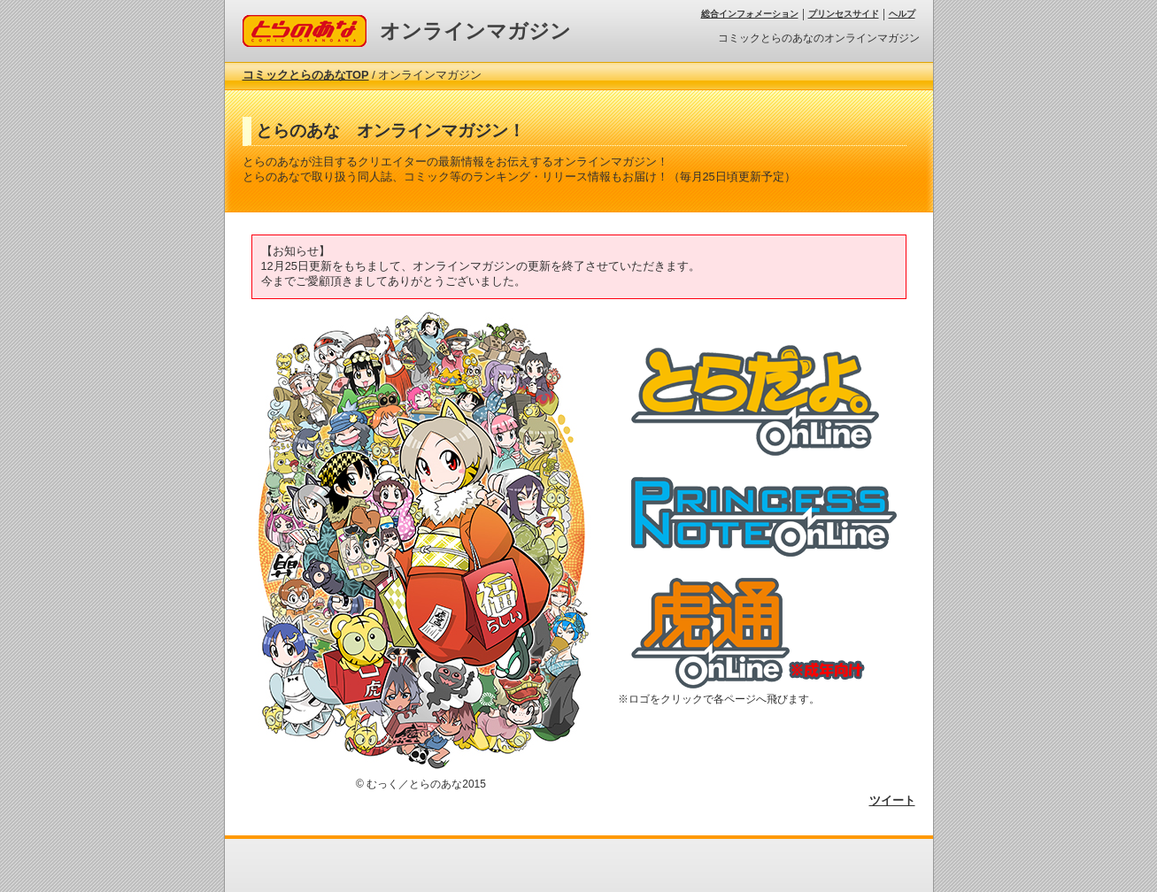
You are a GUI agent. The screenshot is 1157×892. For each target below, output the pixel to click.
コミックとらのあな (294, 21)
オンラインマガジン (475, 30)
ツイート (892, 800)
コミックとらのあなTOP (306, 74)
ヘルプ (902, 14)
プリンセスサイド (843, 14)
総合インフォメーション (749, 14)
